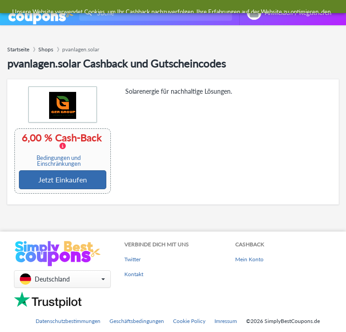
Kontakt (133, 274)
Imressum (225, 321)
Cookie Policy (189, 321)
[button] (62, 279)
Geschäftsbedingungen (136, 321)
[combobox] (153, 12)
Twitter (132, 259)
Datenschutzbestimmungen (68, 321)
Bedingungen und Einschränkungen (58, 161)
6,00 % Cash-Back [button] (61, 150)
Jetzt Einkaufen (62, 179)
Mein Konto (249, 259)
